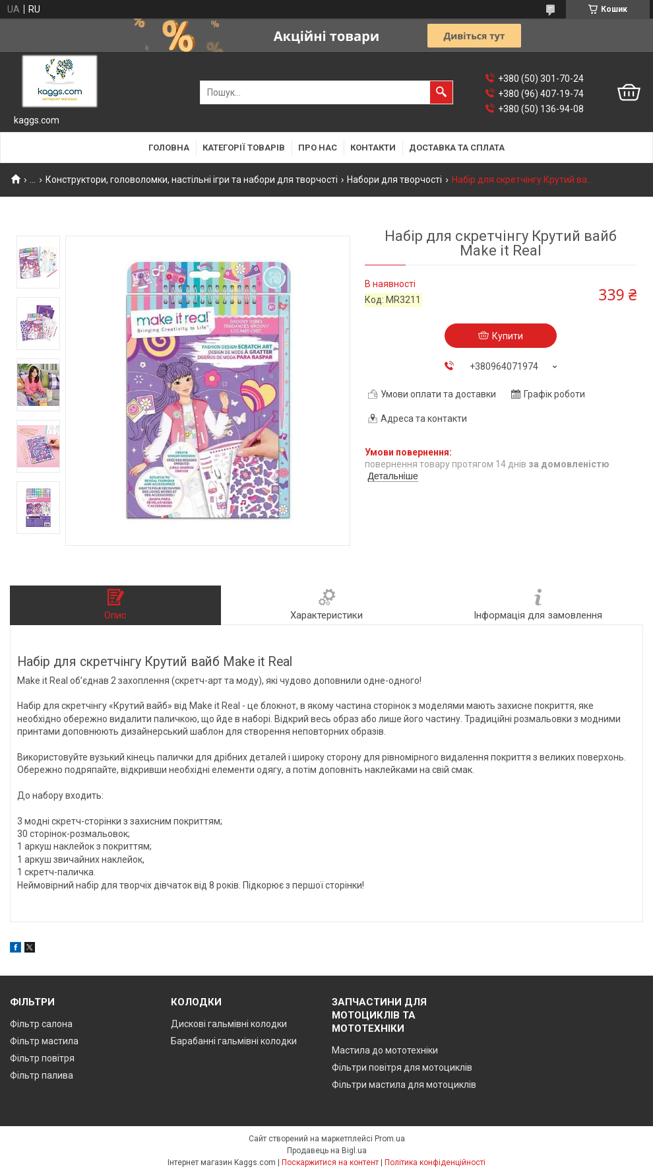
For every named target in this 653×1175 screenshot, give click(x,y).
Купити (507, 336)
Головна (168, 147)
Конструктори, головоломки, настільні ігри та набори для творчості (192, 179)
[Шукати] (441, 92)
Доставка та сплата (457, 147)
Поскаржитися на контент (330, 1162)
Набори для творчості (394, 179)
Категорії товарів (243, 147)
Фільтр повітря (42, 1058)
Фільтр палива (41, 1075)
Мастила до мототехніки (385, 1050)
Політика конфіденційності (435, 1162)
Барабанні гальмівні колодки (234, 1041)
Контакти (373, 147)
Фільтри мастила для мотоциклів (404, 1084)
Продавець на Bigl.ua (327, 1150)
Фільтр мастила (44, 1041)
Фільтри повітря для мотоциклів (402, 1067)
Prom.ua (390, 1138)
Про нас (317, 147)
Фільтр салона (41, 1024)
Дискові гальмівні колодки (229, 1024)
